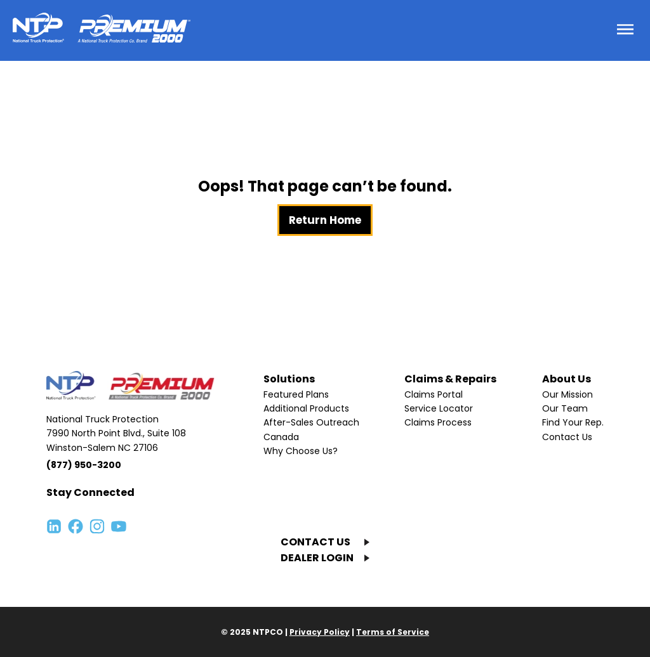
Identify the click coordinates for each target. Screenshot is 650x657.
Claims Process (438, 422)
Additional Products (306, 408)
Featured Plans (296, 394)
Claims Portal (433, 394)
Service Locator (438, 408)
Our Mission (567, 394)
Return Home (325, 220)
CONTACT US (315, 542)
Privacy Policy (319, 632)
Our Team (565, 408)
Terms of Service (392, 632)
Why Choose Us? (300, 451)
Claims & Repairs (450, 379)
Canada (281, 437)
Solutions (289, 379)
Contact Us (567, 437)
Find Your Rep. (573, 422)
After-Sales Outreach (311, 422)
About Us (566, 379)
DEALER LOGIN (317, 557)
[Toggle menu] (625, 30)
